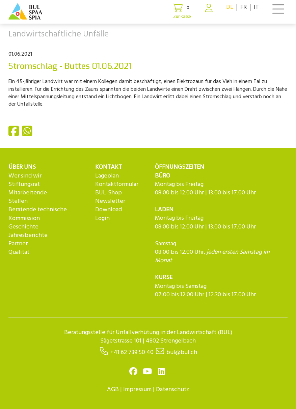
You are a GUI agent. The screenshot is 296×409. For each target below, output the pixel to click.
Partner (18, 244)
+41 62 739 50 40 (132, 352)
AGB (113, 389)
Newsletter (110, 201)
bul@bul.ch (181, 352)
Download (108, 210)
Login (102, 218)
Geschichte (23, 227)
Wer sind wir (25, 176)
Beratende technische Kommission (37, 214)
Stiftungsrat (24, 184)
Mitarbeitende (27, 193)
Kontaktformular (116, 184)
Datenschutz (172, 389)
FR (243, 7)
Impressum (137, 389)
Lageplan (107, 176)
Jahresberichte (28, 235)
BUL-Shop (108, 193)
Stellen (18, 201)
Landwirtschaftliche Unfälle (58, 34)
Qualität (18, 252)
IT (256, 7)
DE (229, 7)
